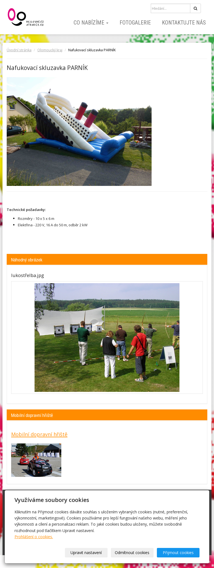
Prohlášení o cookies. (33, 536)
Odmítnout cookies (132, 552)
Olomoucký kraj (49, 50)
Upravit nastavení (86, 552)
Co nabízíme (91, 22)
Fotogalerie (135, 22)
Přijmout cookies (178, 552)
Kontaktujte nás (184, 22)
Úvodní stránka (19, 50)
